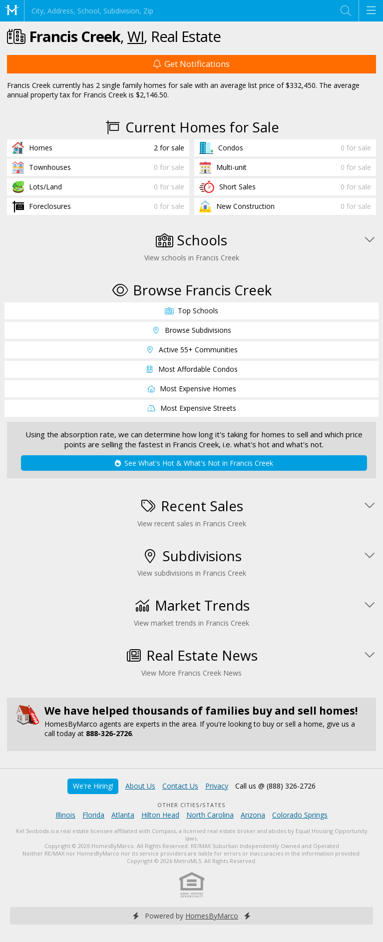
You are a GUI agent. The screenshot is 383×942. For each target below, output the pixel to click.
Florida (93, 815)
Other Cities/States (191, 805)
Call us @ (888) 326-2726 (275, 786)
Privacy (216, 786)
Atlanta (122, 815)
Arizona (253, 815)
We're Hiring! (93, 786)
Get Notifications (191, 63)
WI (135, 36)
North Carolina (210, 815)
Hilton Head (160, 815)
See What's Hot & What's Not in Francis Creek (194, 463)
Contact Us (180, 786)
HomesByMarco (211, 916)
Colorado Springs (300, 815)
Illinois (65, 815)
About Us (140, 786)
